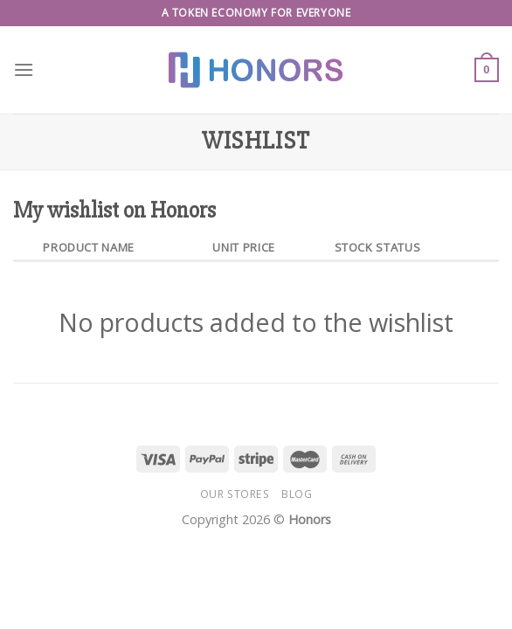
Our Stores (235, 494)
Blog (296, 494)
